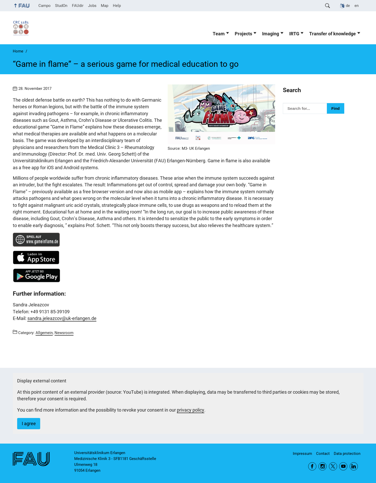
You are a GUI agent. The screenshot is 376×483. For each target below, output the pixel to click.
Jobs (92, 5)
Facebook (312, 466)
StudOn (61, 5)
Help (117, 5)
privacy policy (190, 410)
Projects (243, 33)
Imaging (270, 33)
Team (219, 33)
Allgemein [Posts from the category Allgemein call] (44, 332)
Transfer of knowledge (332, 33)
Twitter (333, 466)
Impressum (302, 453)
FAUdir (77, 5)
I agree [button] (29, 423)
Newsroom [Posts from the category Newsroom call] (64, 332)
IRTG (294, 33)
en (356, 5)
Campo (44, 5)
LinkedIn (354, 466)
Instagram (322, 466)
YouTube (343, 466)
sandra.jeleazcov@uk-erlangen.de (61, 318)
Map (104, 5)
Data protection (347, 453)
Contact (323, 453)
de (348, 5)
